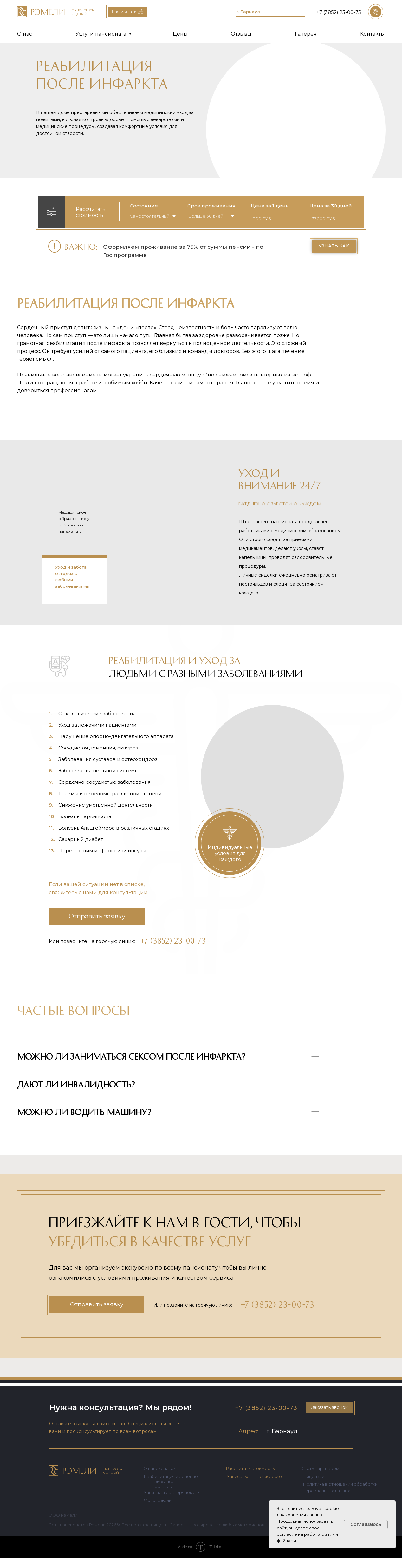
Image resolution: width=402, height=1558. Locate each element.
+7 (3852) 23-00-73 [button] (338, 12)
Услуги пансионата (101, 34)
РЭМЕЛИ (79, 1470)
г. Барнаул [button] (248, 11)
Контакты (372, 34)
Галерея (306, 34)
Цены (180, 34)
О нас (24, 34)
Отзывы (241, 34)
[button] (375, 11)
